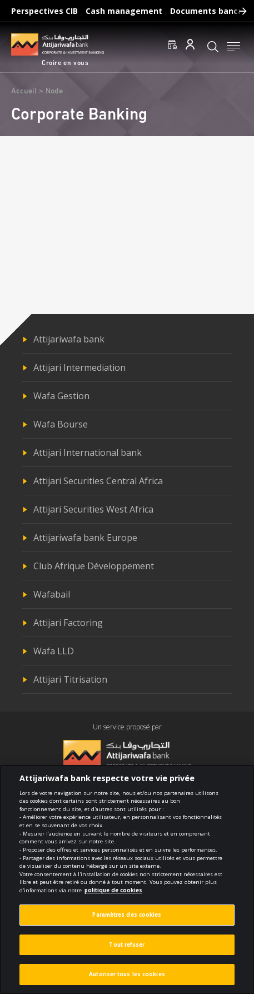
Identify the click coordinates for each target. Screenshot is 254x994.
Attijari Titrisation (70, 679)
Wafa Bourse (60, 424)
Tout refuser (127, 949)
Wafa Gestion (61, 396)
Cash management (124, 11)
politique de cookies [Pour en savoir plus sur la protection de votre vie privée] (113, 894)
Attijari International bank (87, 452)
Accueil (24, 91)
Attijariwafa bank (68, 339)
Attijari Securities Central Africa (98, 481)
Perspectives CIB (44, 11)
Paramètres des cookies (126, 919)
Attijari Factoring (68, 623)
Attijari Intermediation (79, 367)
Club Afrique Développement (93, 566)
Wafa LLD (53, 651)
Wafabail (51, 594)
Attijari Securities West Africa (93, 509)
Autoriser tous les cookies (127, 978)
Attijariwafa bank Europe (85, 537)
